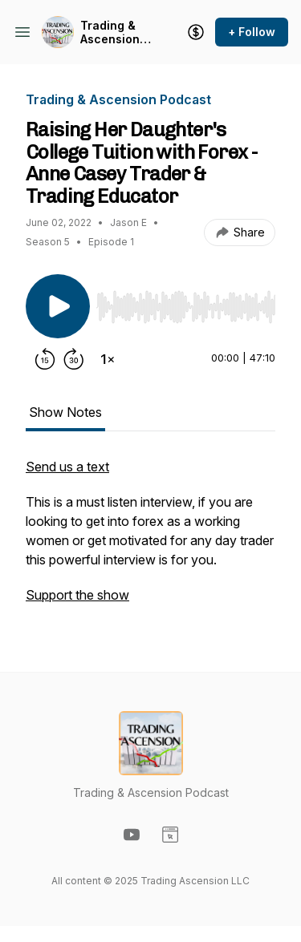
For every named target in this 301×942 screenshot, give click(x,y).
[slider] (185, 307)
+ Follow (251, 31)
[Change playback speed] (108, 359)
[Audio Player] (185, 302)
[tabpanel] (150, 539)
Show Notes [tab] (65, 412)
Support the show (77, 595)
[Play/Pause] (58, 306)
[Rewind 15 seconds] (45, 359)
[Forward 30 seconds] (74, 359)
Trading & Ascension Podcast (110, 32)
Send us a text (67, 467)
